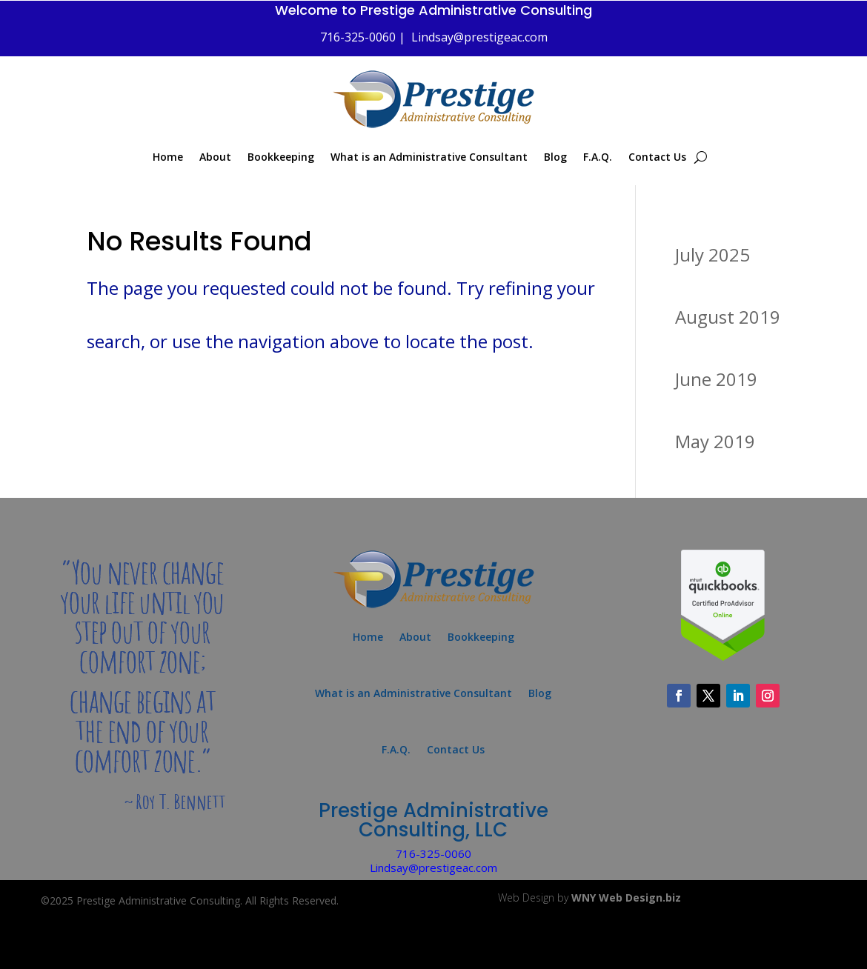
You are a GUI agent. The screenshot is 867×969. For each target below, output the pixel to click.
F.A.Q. (597, 157)
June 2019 (716, 379)
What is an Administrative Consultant (429, 157)
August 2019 (727, 316)
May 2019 (715, 441)
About (215, 157)
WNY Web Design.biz (626, 897)
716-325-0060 (433, 853)
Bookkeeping (281, 157)
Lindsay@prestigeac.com (479, 37)
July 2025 (712, 254)
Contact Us (657, 157)
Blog (555, 157)
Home (168, 157)
